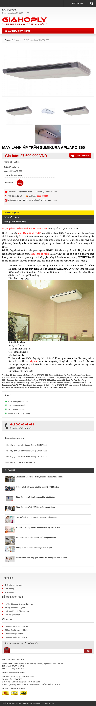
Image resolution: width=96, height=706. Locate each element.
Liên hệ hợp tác (11, 589)
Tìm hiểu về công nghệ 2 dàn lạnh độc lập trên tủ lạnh (38, 527)
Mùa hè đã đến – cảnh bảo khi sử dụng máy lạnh (36, 538)
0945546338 (77, 3)
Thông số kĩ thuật (11, 217)
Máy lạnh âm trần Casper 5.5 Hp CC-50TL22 (28, 445)
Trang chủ (9, 40)
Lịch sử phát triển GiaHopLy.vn (17, 611)
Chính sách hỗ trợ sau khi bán (16, 630)
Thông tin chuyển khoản (14, 585)
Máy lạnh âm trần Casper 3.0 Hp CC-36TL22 (28, 451)
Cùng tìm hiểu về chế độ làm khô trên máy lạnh (35, 507)
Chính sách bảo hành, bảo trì (16, 637)
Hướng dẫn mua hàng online (16, 608)
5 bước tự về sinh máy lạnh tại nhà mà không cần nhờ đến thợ (41, 558)
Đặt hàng (80, 155)
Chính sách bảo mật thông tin (16, 627)
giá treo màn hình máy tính (33, 703)
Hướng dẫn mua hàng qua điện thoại (19, 604)
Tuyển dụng (9, 592)
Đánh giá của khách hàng (15, 222)
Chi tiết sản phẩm (11, 213)
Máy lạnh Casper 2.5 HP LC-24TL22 (24, 462)
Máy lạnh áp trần (40, 254)
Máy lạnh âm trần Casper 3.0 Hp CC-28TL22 (28, 456)
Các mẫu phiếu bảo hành (14, 615)
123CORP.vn (17, 703)
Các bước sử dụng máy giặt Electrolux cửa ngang (36, 517)
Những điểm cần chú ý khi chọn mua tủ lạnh (34, 548)
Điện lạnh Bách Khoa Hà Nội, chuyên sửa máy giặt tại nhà (39, 477)
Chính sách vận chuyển (14, 634)
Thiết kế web (7, 703)
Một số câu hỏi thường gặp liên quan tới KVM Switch (37, 487)
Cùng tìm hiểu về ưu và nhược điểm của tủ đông (35, 497)
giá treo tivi (49, 703)
